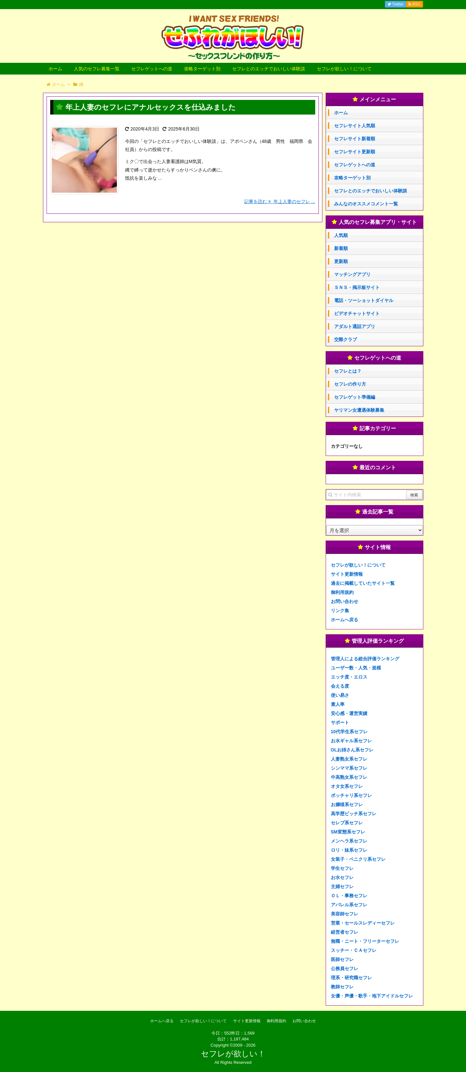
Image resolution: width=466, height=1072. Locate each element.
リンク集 (340, 610)
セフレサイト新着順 (354, 138)
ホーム (55, 68)
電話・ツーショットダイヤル (363, 300)
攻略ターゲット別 (202, 68)
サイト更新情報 (347, 574)
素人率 (338, 704)
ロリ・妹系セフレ (349, 850)
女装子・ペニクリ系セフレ (358, 859)
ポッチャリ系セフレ (351, 795)
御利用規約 (342, 592)
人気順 (341, 235)
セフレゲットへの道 (151, 68)
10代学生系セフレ (349, 731)
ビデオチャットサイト (357, 313)
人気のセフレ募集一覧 (97, 68)
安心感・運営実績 (349, 713)
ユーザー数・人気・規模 (356, 667)
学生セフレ (342, 868)
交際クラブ (345, 339)
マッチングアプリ (352, 274)
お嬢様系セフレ (347, 804)
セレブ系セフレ (347, 822)
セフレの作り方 (350, 384)
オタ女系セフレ (347, 786)
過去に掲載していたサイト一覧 (363, 583)
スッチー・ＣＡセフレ (353, 950)
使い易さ (340, 695)
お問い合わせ (344, 601)
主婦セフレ (342, 886)
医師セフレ (342, 959)
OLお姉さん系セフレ (352, 749)
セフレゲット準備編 (354, 397)
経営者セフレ (344, 932)
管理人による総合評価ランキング (365, 658)
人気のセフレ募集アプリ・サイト (378, 222)
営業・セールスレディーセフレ (363, 923)
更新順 (341, 261)
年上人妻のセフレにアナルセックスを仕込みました (150, 107)
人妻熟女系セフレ (349, 759)
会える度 (340, 686)
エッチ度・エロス (349, 677)
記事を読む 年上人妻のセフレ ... (279, 201)
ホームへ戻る (344, 619)
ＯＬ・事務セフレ (349, 895)
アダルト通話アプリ (354, 326)
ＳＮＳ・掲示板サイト (357, 287)
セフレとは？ (347, 371)
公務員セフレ (344, 968)
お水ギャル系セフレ (351, 740)
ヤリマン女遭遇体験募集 (359, 410)
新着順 (341, 248)
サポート (340, 722)
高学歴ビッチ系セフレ (353, 813)
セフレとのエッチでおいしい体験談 (268, 68)
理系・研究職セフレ (351, 977)
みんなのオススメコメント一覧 (366, 203)
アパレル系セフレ (349, 904)
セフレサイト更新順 (354, 151)
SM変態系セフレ (348, 831)
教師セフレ (342, 986)
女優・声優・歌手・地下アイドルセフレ (372, 995)
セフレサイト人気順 (354, 125)
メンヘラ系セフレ (349, 841)
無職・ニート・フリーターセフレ (365, 941)
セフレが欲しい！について (344, 68)
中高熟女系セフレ (349, 777)
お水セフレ (342, 877)
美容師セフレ (344, 913)
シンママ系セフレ (349, 768)
